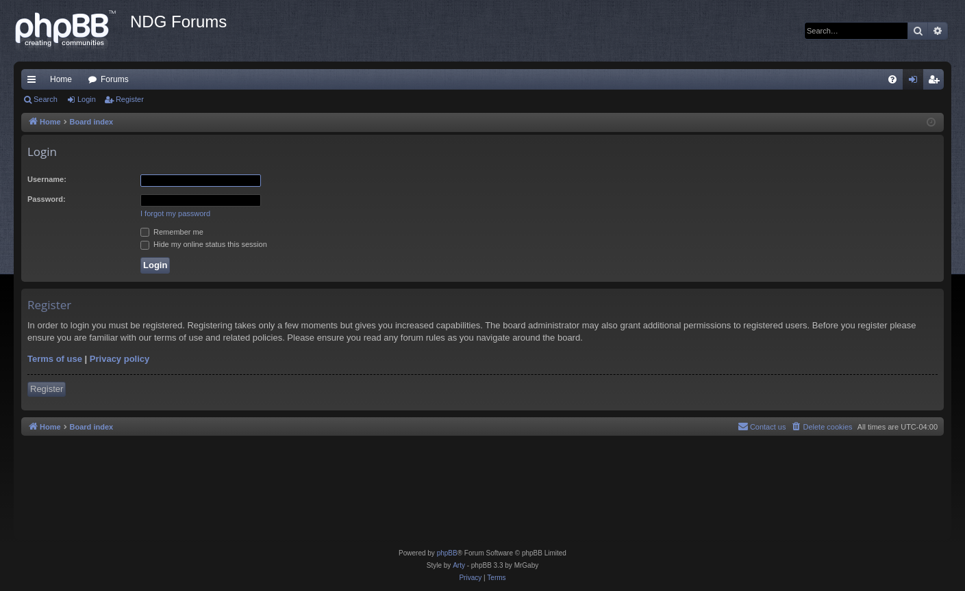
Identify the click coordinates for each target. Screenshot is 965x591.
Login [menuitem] (916, 82)
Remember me (171, 232)
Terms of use (54, 359)
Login (86, 99)
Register (130, 99)
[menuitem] (892, 79)
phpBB (447, 553)
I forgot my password (175, 213)
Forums (115, 79)
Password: (46, 199)
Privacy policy (119, 359)
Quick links (34, 82)
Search (46, 99)
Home (61, 79)
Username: (46, 179)
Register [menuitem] (936, 82)
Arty (459, 565)
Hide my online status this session (203, 244)
